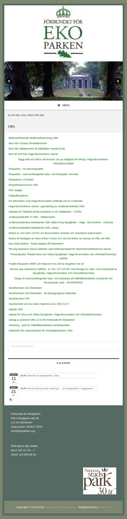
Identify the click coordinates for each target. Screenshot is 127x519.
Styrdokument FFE (19, 298)
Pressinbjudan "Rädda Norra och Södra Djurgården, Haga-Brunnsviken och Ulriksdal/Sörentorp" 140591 (63, 256)
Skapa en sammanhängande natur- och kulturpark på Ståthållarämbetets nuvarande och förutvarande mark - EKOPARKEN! (64, 280)
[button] (11, 400)
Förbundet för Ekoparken (61, 507)
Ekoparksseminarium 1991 (23, 184)
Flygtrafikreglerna (18, 195)
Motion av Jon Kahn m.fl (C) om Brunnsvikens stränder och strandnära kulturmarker (55, 233)
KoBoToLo (105, 507)
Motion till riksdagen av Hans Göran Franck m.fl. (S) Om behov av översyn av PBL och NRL (59, 238)
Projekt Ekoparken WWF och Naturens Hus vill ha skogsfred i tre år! (46, 263)
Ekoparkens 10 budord (21, 179)
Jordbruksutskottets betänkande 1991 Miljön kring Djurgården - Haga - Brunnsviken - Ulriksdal (61, 222)
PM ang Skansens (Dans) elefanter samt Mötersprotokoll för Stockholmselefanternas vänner (60, 249)
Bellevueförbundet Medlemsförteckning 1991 (33, 138)
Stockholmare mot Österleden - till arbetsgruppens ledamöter (42, 293)
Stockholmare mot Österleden (25, 287)
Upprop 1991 (16, 309)
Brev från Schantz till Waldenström (28, 143)
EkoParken (63, 32)
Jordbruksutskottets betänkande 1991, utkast (34, 227)
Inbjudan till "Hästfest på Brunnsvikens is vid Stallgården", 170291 (45, 211)
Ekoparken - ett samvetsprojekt (26, 168)
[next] (118, 81)
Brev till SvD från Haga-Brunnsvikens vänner (33, 154)
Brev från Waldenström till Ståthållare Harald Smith (37, 148)
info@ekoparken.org (23, 430)
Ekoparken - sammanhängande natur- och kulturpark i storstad (43, 174)
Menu (66, 105)
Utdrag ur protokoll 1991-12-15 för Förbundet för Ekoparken (42, 319)
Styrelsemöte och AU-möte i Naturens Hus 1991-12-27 (39, 304)
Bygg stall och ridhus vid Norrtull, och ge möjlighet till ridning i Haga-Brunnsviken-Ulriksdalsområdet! (63, 161)
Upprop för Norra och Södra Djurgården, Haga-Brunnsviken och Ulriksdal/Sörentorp (55, 314)
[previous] (9, 81)
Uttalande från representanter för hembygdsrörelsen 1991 (41, 330)
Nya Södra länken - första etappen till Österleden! (36, 243)
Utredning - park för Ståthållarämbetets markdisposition (39, 325)
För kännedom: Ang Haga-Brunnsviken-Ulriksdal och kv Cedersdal (45, 201)
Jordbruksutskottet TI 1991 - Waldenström (32, 217)
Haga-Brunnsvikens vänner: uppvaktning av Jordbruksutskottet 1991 (47, 206)
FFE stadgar (15, 190)
